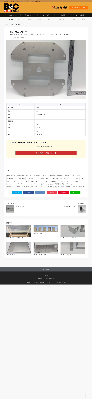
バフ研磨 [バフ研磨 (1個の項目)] (76, 181)
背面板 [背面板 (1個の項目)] (43, 186)
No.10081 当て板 (38, 233)
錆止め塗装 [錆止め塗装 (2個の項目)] (68, 186)
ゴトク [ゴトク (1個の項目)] (82, 178)
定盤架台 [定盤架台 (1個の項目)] (50, 184)
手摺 (29, 19)
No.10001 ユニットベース (40, 254)
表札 (73, 19)
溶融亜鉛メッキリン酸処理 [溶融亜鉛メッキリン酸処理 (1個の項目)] (13, 186)
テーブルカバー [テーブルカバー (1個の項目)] (45, 181)
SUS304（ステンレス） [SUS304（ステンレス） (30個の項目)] (22, 175)
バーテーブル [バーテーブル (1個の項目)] (10, 184)
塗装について (29, 15)
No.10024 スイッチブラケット (69, 237)
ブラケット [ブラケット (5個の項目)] (23, 184)
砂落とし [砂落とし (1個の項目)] (37, 186)
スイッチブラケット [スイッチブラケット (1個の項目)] (23, 181)
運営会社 (40, 278)
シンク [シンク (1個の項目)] (8, 181)
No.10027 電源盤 (10, 254)
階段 (39, 19)
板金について (12, 15)
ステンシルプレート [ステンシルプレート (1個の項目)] (34, 181)
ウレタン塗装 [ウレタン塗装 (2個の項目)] (30, 178)
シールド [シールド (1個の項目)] (14, 181)
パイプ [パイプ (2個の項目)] (17, 184)
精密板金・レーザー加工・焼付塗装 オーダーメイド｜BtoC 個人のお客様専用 (46, 282)
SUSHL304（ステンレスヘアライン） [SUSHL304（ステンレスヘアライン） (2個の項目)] (39, 175)
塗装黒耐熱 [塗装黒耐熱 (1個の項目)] (44, 184)
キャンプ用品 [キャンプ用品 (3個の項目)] (59, 178)
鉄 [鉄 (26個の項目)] (55, 186)
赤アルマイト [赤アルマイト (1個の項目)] (50, 186)
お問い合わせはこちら (78, 7)
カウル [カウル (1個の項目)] (47, 178)
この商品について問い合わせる (46, 153)
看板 (49, 19)
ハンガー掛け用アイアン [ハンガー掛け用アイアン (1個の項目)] (66, 181)
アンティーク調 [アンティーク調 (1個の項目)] (21, 178)
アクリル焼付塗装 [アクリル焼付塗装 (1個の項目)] (11, 178)
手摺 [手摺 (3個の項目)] (63, 184)
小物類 (17, 37)
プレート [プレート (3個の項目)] (30, 184)
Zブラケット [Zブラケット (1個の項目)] (68, 175)
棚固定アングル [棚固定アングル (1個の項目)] (69, 184)
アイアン (61, 19)
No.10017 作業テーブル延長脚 (14, 237)
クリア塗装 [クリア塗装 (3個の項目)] (67, 178)
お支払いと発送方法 (49, 278)
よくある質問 (80, 15)
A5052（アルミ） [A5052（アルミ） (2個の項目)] (11, 175)
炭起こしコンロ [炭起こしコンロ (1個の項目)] (25, 186)
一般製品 (62, 15)
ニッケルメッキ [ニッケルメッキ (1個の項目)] (54, 181)
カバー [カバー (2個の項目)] (52, 178)
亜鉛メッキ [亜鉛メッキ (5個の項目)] (36, 184)
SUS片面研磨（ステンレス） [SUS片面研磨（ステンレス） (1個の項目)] (56, 175)
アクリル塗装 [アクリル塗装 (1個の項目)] (76, 175)
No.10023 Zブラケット (67, 254)
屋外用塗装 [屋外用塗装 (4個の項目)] (57, 184)
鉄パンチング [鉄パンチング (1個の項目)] (61, 186)
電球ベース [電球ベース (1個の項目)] (81, 186)
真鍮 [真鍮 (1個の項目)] (32, 186)
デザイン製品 (45, 15)
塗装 (83, 19)
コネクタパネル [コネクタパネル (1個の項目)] (75, 178)
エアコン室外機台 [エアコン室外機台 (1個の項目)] (39, 178)
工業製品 (22, 37)
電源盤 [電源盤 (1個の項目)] (75, 186)
